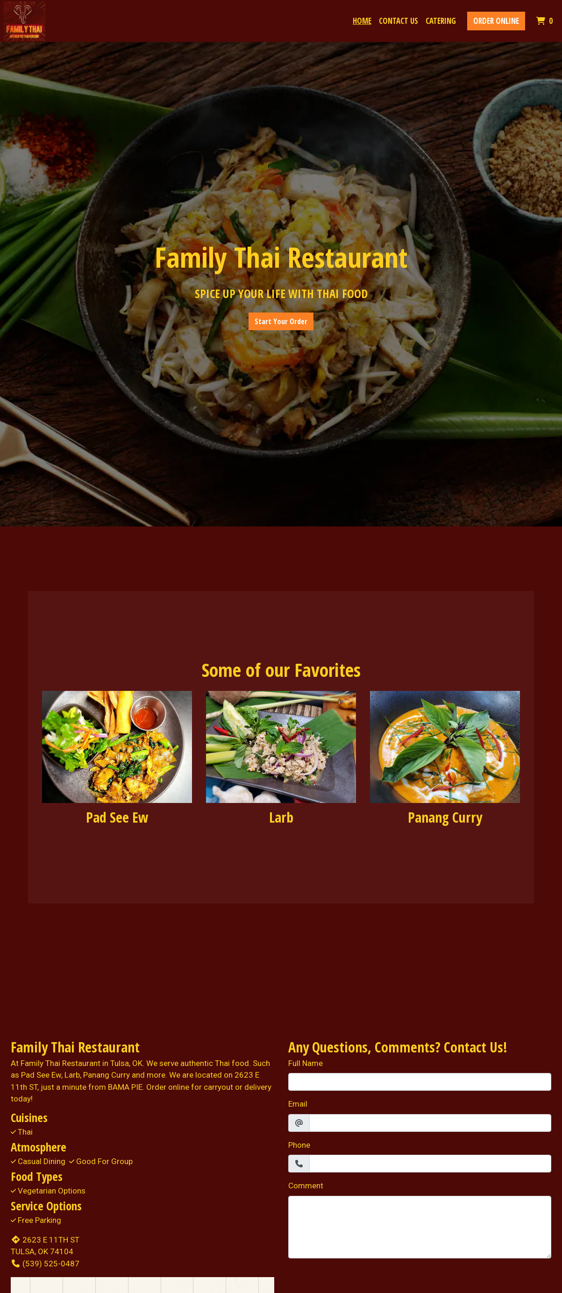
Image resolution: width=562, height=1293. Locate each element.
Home (362, 20)
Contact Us (398, 20)
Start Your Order (281, 321)
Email (297, 1103)
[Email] (430, 1123)
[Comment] (420, 1227)
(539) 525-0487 (45, 1263)
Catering (441, 20)
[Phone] (430, 1163)
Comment (305, 1185)
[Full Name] (420, 1082)
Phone (299, 1145)
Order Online (496, 20)
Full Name (305, 1063)
